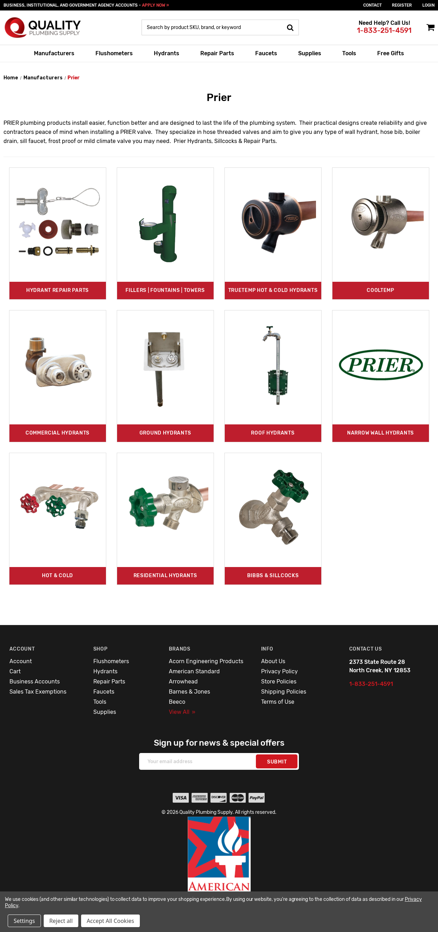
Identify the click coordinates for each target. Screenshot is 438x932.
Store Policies (278, 681)
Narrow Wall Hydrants (380, 433)
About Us (273, 661)
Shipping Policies (283, 691)
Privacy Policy (279, 671)
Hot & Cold (57, 576)
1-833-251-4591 (384, 30)
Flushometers (114, 53)
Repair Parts (217, 53)
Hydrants (166, 53)
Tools (349, 53)
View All (182, 712)
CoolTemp (380, 290)
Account (20, 661)
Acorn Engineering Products (206, 661)
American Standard (194, 671)
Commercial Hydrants (57, 433)
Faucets (266, 53)
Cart (15, 671)
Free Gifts (390, 53)
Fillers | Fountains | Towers (165, 290)
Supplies (309, 53)
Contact (372, 5)
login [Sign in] (428, 5)
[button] (219, 869)
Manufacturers (54, 53)
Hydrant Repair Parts (57, 290)
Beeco (177, 701)
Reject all (61, 921)
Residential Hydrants (165, 576)
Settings (24, 921)
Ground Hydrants (165, 433)
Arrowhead (183, 681)
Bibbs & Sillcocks (273, 576)
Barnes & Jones (189, 691)
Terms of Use (277, 701)
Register (402, 5)
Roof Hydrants (272, 433)
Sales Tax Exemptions (37, 691)
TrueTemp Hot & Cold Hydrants (273, 290)
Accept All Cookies (110, 921)
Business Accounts (34, 681)
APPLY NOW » (155, 5)
